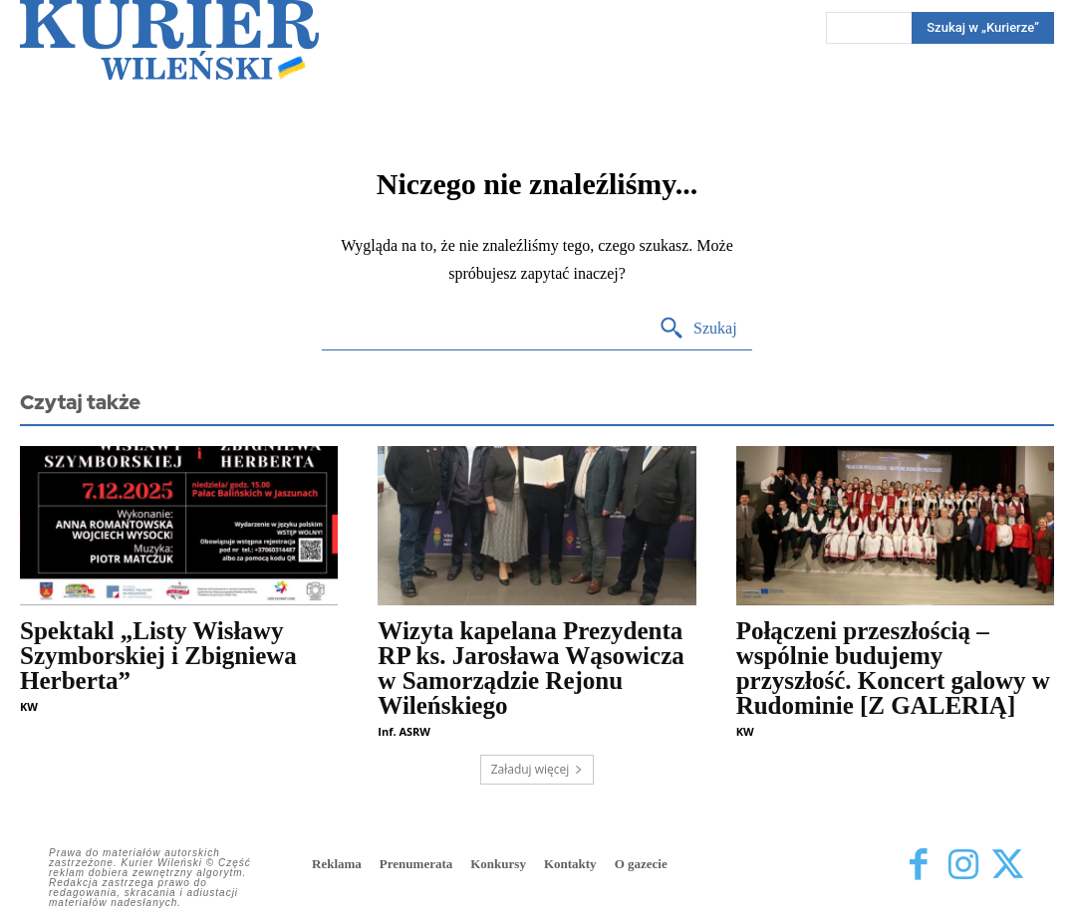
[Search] (698, 329)
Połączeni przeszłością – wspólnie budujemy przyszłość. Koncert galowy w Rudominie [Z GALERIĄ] (893, 668)
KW (29, 706)
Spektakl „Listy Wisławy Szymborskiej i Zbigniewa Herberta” (158, 655)
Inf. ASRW (404, 731)
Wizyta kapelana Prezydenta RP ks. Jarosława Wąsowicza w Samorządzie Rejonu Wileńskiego (530, 668)
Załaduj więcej (537, 769)
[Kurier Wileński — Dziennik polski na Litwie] (169, 40)
